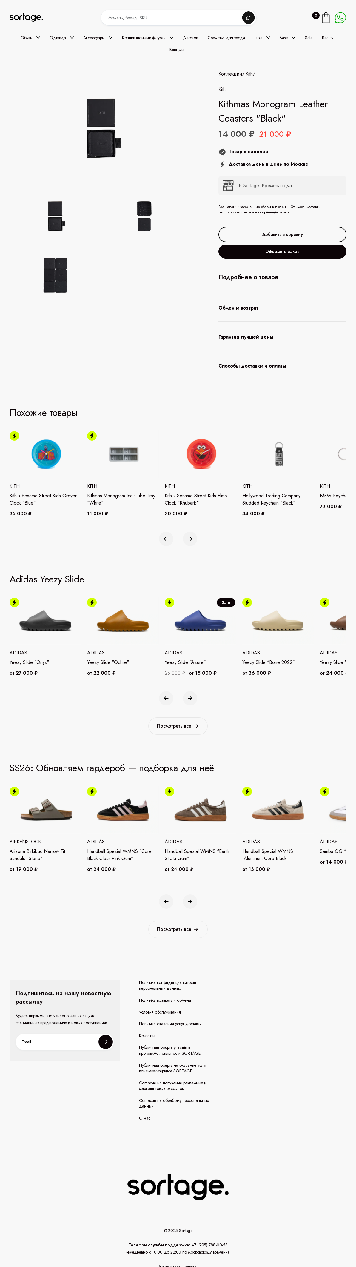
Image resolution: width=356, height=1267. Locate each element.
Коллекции (230, 74)
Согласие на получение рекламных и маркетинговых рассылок (172, 1086)
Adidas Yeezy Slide (47, 579)
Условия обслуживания (160, 1012)
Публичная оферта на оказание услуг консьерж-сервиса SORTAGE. (172, 1068)
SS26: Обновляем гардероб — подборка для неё (112, 768)
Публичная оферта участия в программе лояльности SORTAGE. (170, 1050)
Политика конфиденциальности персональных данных (167, 985)
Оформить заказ (282, 251)
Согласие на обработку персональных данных (174, 1103)
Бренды (176, 49)
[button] (30, 37)
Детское (190, 37)
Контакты (147, 1036)
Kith (249, 74)
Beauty (327, 37)
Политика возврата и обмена (165, 1000)
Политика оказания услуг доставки (170, 1024)
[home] (30, 17)
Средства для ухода (226, 37)
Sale (308, 37)
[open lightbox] (114, 246)
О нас (144, 1118)
